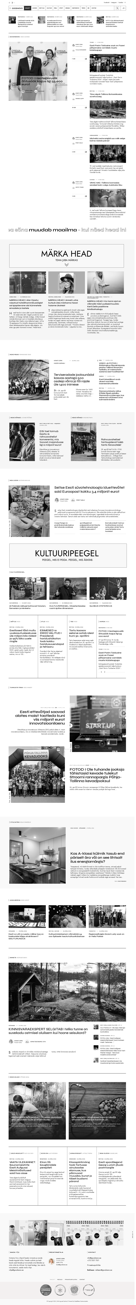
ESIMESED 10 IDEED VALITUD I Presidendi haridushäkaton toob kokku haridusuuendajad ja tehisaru (52, 638)
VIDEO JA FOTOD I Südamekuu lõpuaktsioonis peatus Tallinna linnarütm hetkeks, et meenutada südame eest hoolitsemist (112, 367)
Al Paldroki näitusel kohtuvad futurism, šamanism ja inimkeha (27, 607)
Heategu (50, 297)
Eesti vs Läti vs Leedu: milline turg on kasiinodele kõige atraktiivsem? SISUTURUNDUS (26, 936)
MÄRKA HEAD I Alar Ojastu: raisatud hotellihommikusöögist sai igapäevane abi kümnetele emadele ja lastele (26, 304)
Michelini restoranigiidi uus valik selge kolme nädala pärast (107, 139)
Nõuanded (82, 828)
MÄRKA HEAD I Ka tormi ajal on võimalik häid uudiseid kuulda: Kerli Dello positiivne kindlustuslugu (104, 305)
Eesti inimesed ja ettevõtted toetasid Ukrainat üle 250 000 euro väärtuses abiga (85, 23)
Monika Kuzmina (105, 1035)
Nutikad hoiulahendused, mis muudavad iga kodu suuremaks (112, 1062)
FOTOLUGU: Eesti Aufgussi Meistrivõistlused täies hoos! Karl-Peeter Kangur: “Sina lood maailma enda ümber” (113, 1052)
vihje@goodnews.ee (16, 1270)
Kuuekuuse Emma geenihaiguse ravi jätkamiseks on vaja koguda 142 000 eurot (55, 23)
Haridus (101, 376)
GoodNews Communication (81, 1301)
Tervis (13, 1114)
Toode (92, 42)
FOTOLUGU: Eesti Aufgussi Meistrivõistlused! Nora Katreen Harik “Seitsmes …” (112, 1040)
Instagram (114, 2)
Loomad (92, 179)
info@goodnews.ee (94, 1258)
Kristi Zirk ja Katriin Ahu (107, 1058)
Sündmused (72, 1159)
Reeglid (59, 1279)
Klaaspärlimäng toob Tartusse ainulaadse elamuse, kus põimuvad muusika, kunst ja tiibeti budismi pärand (80, 1172)
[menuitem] (27, 8)
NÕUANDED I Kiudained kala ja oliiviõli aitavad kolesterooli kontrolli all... (94, 1118)
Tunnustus (106, 297)
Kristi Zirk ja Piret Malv (46, 423)
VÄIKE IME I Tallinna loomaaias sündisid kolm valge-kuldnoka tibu (106, 184)
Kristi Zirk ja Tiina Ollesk (108, 423)
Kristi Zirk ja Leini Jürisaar (77, 765)
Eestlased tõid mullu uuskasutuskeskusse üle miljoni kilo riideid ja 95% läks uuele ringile (23, 636)
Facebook (106, 2)
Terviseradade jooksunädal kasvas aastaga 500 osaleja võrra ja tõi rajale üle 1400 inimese (74, 379)
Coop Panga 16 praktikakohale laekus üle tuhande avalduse (64, 525)
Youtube (121, 2)
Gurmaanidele (94, 135)
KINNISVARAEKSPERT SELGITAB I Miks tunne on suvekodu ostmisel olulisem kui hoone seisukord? (48, 1031)
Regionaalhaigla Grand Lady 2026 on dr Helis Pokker (106, 935)
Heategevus (21, 17)
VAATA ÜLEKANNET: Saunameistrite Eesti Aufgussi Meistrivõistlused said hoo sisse (23, 1168)
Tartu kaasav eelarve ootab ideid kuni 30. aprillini (81, 633)
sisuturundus (122, 881)
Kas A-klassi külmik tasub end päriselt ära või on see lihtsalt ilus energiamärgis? (97, 857)
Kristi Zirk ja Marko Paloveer (108, 1025)
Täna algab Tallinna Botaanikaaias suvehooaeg (106, 95)
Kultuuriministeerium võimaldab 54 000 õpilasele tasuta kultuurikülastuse (66, 935)
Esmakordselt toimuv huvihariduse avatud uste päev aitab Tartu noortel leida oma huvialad (114, 527)
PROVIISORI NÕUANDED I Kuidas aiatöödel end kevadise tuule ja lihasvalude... (36, 1118)
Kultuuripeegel (13, 603)
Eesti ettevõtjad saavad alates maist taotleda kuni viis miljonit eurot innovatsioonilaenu (40, 717)
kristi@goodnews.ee (61, 1264)
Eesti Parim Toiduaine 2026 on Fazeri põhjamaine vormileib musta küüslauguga (107, 47)
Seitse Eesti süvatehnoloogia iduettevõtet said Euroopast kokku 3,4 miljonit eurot (89, 489)
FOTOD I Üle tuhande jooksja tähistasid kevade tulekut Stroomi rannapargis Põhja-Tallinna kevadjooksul (97, 775)
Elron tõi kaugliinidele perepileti (48, 1165)
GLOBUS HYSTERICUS (101, 606)
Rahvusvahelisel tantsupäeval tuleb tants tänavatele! (112, 442)
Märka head (12, 297)
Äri (56, 707)
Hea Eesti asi (91, 297)
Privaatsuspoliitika (93, 1265)
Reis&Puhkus (43, 1159)
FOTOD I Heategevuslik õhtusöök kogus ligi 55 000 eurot (42, 81)
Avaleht (52, 1279)
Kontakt (82, 1279)
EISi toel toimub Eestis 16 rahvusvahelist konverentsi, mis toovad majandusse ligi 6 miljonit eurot (51, 438)
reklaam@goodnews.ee (103, 1270)
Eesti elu (108, 17)
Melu (100, 360)
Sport (87, 765)
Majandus (57, 423)
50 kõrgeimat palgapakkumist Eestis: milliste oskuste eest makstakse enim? (90, 526)
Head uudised (74, 828)
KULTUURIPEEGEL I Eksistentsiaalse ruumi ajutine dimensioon (67, 607)
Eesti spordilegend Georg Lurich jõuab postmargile (111, 1165)
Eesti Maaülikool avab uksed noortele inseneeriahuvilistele (109, 381)
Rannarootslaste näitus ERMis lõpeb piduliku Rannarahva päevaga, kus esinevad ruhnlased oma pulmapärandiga (111, 395)
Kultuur (119, 423)
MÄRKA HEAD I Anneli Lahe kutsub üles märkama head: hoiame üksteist (63, 303)
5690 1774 (59, 1262)
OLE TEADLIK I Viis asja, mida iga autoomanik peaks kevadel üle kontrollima (112, 1030)
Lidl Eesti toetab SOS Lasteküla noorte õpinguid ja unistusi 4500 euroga (26, 23)
